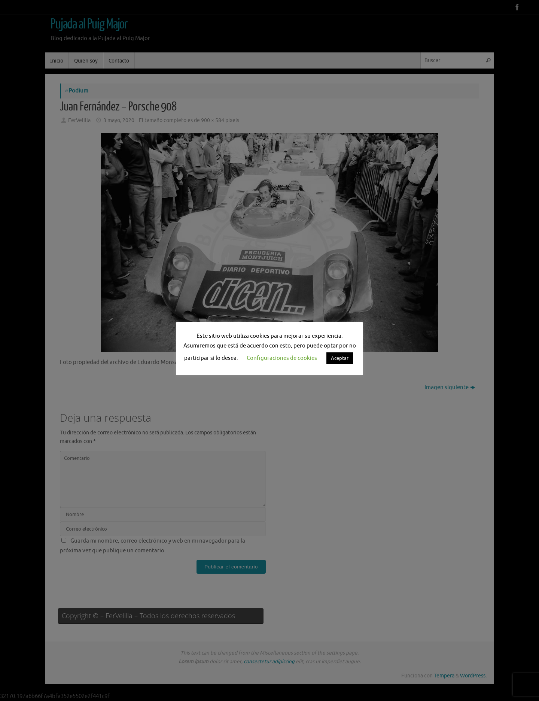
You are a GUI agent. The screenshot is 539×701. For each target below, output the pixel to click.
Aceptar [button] (339, 358)
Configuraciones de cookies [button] (282, 358)
